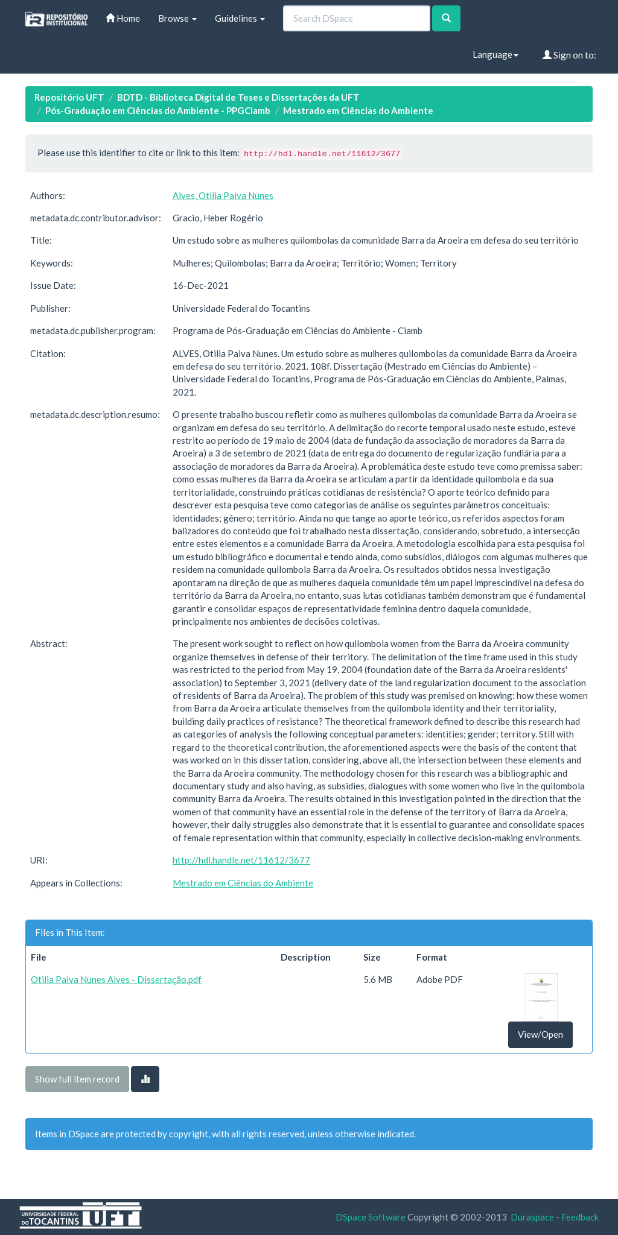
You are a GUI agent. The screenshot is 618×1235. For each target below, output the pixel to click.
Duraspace (532, 1216)
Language (495, 54)
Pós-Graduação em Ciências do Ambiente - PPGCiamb (157, 110)
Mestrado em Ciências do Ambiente (358, 110)
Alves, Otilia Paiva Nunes (223, 195)
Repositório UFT (69, 97)
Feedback (580, 1216)
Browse (177, 18)
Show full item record (77, 1078)
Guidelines (240, 18)
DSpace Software (371, 1216)
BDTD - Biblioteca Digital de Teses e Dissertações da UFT (238, 97)
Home (123, 18)
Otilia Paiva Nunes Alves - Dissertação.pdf (116, 979)
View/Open (540, 1034)
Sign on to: (569, 54)
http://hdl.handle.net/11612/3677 (241, 859)
